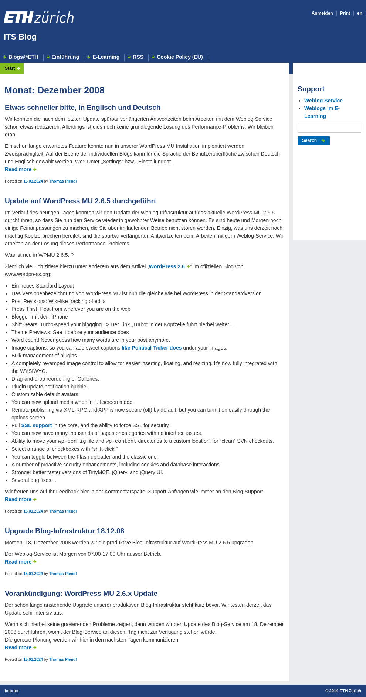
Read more (18, 169)
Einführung (65, 57)
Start (10, 68)
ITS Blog (20, 36)
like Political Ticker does (152, 348)
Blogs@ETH (23, 57)
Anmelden (322, 13)
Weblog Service (323, 100)
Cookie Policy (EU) (180, 57)
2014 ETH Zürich (345, 690)
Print (345, 13)
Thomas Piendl (63, 181)
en (359, 13)
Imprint (11, 690)
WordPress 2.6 (167, 266)
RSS (138, 57)
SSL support (36, 425)
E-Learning (105, 57)
